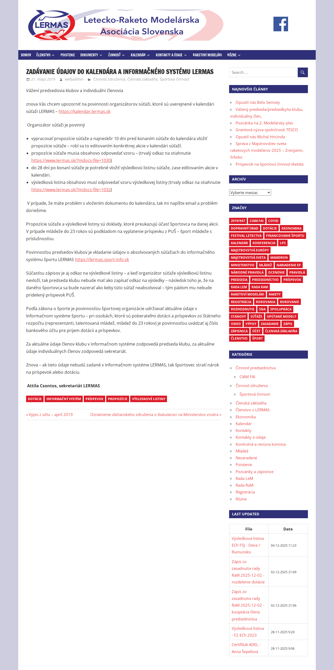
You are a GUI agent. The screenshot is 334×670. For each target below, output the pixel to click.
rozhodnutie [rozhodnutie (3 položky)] (242, 309)
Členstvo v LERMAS (253, 409)
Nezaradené (246, 457)
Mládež (242, 451)
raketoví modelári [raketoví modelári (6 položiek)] (247, 294)
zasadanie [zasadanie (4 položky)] (270, 324)
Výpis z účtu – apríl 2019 (50, 414)
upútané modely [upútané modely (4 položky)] (281, 316)
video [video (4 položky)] (236, 324)
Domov (26, 54)
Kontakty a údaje (169, 54)
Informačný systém (63, 399)
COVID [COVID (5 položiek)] (273, 221)
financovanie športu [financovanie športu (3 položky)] (285, 235)
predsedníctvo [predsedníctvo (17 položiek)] (265, 279)
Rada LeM (244, 478)
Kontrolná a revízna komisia (261, 444)
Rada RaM (244, 485)
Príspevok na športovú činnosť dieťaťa (269, 164)
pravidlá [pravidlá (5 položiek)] (297, 272)
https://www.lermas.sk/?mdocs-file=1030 (71, 160)
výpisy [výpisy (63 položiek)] (251, 324)
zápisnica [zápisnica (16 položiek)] (239, 331)
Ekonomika (246, 416)
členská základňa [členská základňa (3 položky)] (281, 331)
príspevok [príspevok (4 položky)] (292, 279)
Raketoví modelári (207, 54)
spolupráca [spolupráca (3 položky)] (280, 309)
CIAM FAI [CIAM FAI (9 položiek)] (257, 221)
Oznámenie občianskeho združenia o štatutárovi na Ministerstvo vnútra (154, 414)
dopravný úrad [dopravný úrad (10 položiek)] (244, 228)
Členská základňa (142, 79)
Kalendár (138, 54)
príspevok (94, 399)
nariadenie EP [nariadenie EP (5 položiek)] (289, 265)
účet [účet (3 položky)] (256, 331)
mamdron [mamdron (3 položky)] (279, 257)
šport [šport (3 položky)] (257, 338)
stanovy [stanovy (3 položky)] (238, 316)
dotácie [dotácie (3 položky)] (270, 228)
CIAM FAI (247, 376)
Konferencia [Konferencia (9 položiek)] (264, 243)
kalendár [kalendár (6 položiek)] (239, 243)
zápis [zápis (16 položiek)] (287, 324)
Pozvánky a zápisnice (254, 471)
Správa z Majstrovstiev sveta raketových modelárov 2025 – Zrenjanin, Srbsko (266, 150)
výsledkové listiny (148, 399)
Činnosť (114, 54)
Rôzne (231, 54)
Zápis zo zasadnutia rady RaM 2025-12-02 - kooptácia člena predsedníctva (248, 605)
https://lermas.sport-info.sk (102, 259)
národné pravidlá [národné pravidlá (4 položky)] (247, 272)
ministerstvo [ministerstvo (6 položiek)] (242, 265)
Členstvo (43, 54)
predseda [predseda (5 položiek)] (239, 279)
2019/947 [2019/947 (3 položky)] (238, 221)
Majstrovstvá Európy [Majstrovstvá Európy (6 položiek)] (250, 250)
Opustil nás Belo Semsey (258, 102)
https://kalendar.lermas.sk (84, 111)
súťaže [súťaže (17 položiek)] (256, 316)
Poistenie (68, 54)
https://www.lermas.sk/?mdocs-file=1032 (71, 189)
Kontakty (244, 430)
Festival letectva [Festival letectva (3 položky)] (246, 235)
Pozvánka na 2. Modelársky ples (264, 122)
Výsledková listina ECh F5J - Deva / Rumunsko (248, 545)
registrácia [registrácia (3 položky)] (241, 302)
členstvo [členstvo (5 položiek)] (239, 338)
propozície (117, 399)
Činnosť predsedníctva (256, 367)
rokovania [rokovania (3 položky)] (265, 302)
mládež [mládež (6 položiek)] (265, 265)
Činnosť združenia (109, 79)
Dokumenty (89, 54)
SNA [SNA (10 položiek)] (262, 309)
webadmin (74, 79)
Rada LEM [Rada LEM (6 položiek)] (239, 287)
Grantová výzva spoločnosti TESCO (267, 129)
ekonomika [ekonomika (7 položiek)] (291, 228)
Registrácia (245, 491)
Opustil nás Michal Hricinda (260, 136)
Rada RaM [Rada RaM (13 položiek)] (260, 287)
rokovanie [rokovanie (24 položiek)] (289, 302)
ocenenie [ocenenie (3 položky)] (276, 272)
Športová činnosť (174, 79)
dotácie (35, 399)
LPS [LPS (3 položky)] (283, 243)
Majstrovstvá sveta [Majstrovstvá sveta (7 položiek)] (248, 257)
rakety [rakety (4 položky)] (275, 294)
